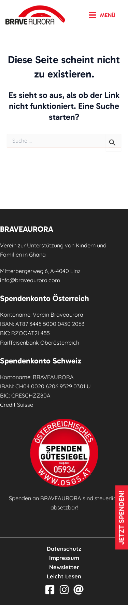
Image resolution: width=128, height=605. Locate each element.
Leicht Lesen (64, 576)
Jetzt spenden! (121, 517)
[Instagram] (64, 590)
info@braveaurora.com (30, 280)
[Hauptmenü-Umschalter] (101, 15)
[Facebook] (50, 590)
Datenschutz (64, 548)
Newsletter (64, 567)
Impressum (64, 557)
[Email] (78, 590)
